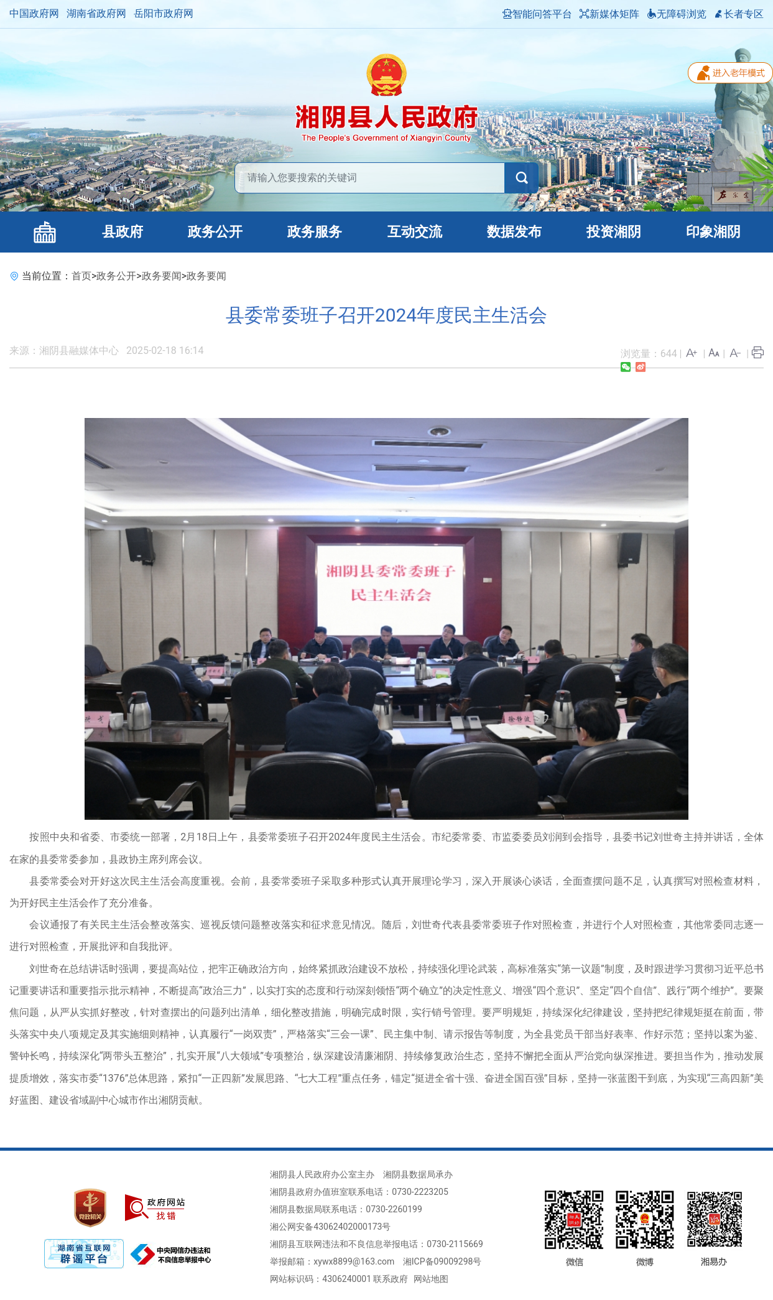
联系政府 (390, 1279)
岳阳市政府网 (163, 13)
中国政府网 (34, 13)
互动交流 (414, 231)
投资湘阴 (613, 231)
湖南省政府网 (96, 13)
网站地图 (431, 1279)
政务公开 (215, 231)
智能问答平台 (537, 14)
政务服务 (314, 231)
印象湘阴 (713, 231)
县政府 (122, 231)
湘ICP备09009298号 (442, 1261)
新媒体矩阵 (609, 14)
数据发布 (514, 231)
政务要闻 (162, 276)
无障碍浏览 (676, 14)
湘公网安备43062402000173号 (330, 1227)
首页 (81, 276)
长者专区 (739, 14)
